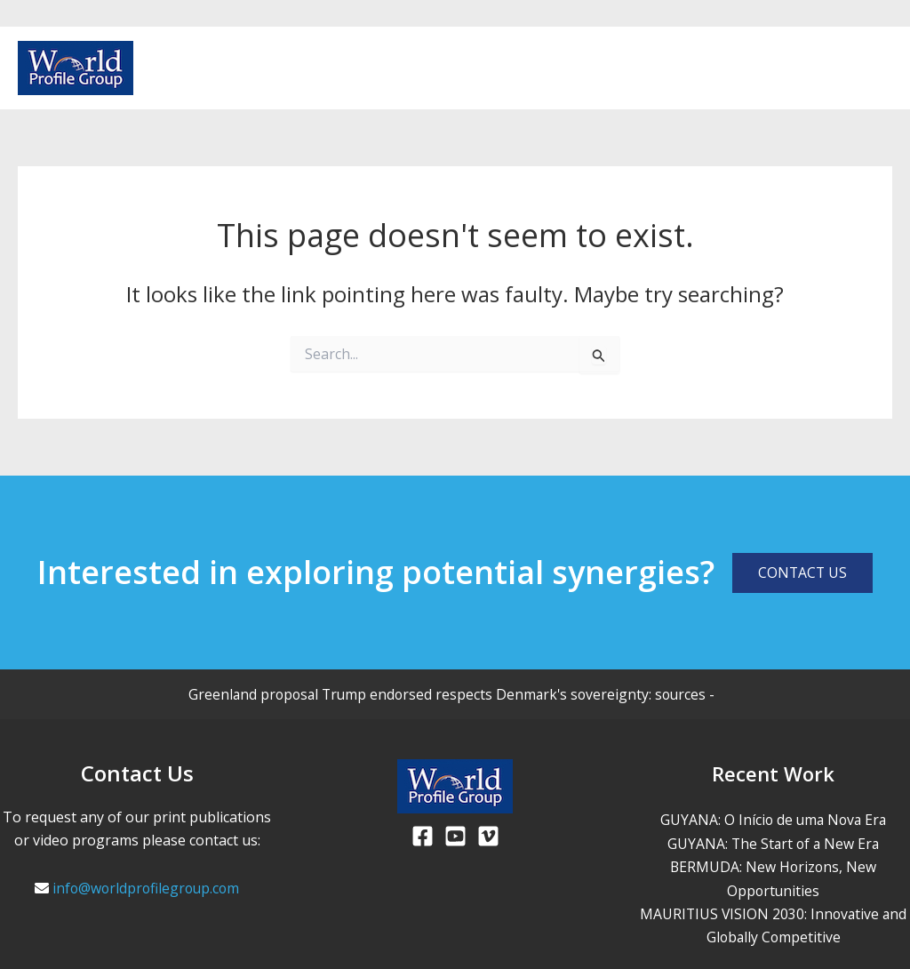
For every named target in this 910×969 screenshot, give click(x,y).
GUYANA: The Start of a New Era (774, 843)
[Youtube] (855, 69)
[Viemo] (488, 836)
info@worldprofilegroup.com (146, 888)
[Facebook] (826, 69)
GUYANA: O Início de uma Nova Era (773, 819)
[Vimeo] (883, 69)
